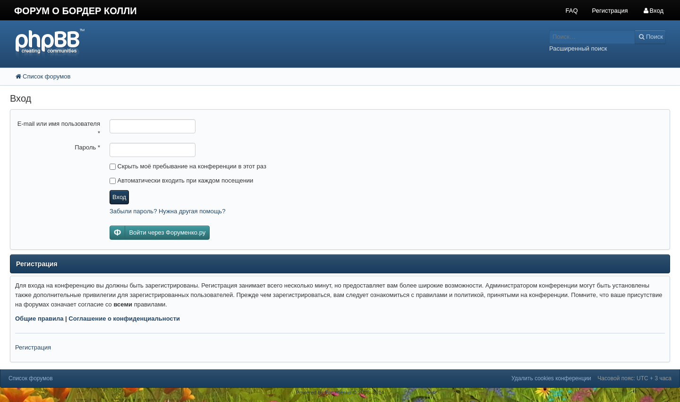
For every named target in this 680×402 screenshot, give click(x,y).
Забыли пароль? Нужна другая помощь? (167, 211)
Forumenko (338, 392)
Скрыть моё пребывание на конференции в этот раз (188, 166)
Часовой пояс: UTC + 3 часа (634, 378)
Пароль (87, 147)
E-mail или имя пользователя (58, 128)
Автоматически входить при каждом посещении (181, 180)
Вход (119, 197)
